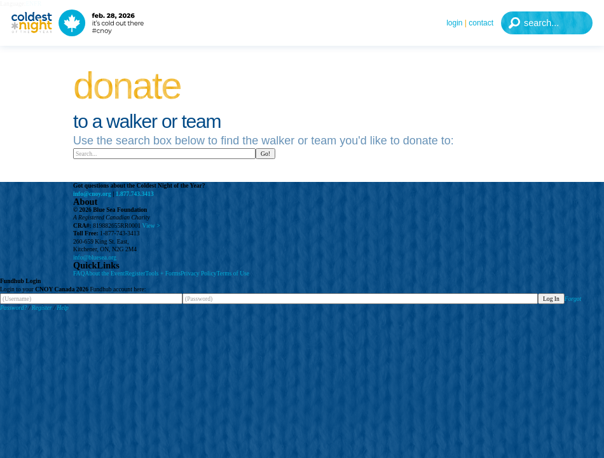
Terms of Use (233, 273)
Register (135, 273)
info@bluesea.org (94, 257)
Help (63, 307)
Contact (481, 22)
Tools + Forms (163, 273)
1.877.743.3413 (135, 193)
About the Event (105, 273)
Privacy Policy (198, 273)
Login (454, 22)
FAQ (79, 273)
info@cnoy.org (92, 193)
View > (151, 225)
